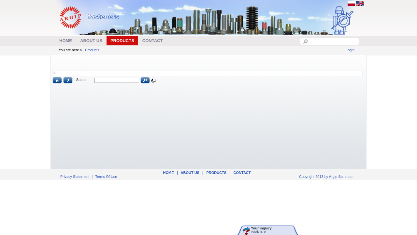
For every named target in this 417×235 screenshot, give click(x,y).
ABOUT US (190, 173)
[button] (57, 80)
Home (168, 173)
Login (350, 50)
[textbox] (333, 41)
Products (92, 50)
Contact (242, 173)
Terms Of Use (106, 177)
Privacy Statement (74, 177)
